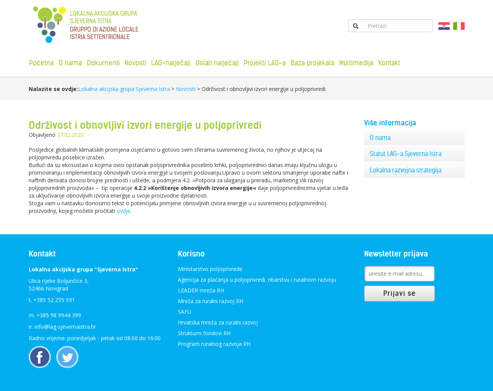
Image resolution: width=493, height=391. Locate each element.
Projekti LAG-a (265, 62)
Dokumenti (103, 62)
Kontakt (389, 62)
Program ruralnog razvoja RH (214, 343)
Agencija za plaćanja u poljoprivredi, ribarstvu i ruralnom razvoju (257, 279)
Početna (41, 62)
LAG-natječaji (170, 62)
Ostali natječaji (217, 62)
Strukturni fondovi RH (204, 333)
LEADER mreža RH (201, 290)
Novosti (135, 62)
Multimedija (356, 62)
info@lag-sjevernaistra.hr (65, 326)
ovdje (123, 210)
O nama (70, 62)
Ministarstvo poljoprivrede (210, 269)
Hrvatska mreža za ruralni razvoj (218, 322)
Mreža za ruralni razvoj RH (210, 301)
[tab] (414, 138)
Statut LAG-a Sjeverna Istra (405, 153)
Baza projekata (312, 62)
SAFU (184, 311)
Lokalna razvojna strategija (405, 170)
